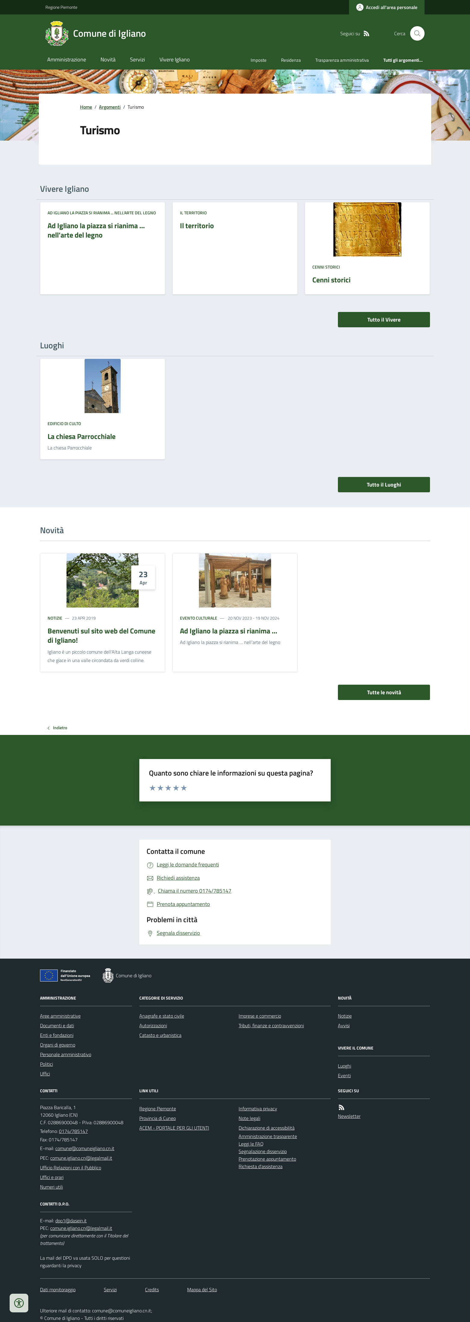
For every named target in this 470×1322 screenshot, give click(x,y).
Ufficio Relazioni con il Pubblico (70, 1167)
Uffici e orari (51, 1177)
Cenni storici (326, 267)
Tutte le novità (384, 692)
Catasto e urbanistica (160, 1035)
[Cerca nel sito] (415, 33)
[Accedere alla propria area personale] (387, 7)
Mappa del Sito (202, 1289)
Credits (152, 1289)
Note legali (249, 1118)
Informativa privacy (258, 1108)
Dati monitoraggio (58, 1289)
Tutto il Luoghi (384, 485)
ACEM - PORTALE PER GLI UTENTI (174, 1127)
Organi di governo (57, 1044)
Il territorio (193, 213)
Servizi (137, 59)
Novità (108, 59)
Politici (46, 1064)
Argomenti (110, 106)
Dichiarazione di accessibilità (267, 1127)
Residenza (291, 60)
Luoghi (344, 1065)
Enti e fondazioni (56, 1035)
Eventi (344, 1075)
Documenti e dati (57, 1025)
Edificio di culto (64, 423)
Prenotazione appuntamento (267, 1158)
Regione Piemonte (61, 7)
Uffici (45, 1073)
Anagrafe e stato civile (161, 1015)
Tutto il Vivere (383, 320)
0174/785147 (73, 1131)
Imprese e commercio (260, 1015)
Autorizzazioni (153, 1025)
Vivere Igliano (174, 59)
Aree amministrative (60, 1015)
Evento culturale (198, 618)
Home (86, 106)
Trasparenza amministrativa (342, 60)
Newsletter (349, 1116)
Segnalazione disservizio (263, 1151)
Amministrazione (66, 59)
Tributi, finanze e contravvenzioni (271, 1025)
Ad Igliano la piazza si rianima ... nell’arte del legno (102, 213)
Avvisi (344, 1025)
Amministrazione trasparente (268, 1136)
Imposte (259, 60)
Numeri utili (51, 1186)
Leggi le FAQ (251, 1143)
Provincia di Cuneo (157, 1118)
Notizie (55, 618)
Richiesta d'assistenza (261, 1166)
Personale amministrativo (65, 1054)
